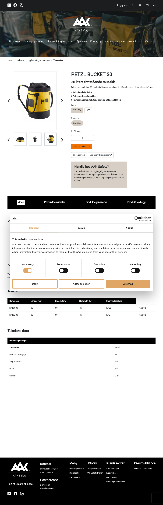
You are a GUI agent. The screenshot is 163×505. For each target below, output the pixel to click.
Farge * (74, 105)
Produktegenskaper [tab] (96, 202)
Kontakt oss (135, 41)
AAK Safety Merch (95, 473)
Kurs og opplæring (33, 41)
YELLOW (77, 110)
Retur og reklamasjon (115, 481)
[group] (25, 139)
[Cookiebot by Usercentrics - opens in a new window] (137, 218)
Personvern (74, 477)
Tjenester (82, 41)
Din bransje (111, 477)
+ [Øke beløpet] (91, 137)
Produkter (14, 41)
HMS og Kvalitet (76, 468)
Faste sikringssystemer (60, 41)
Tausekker (58, 60)
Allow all (128, 283)
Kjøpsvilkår (111, 473)
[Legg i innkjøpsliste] (101, 155)
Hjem (9, 60)
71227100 (48, 472)
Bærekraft (73, 473)
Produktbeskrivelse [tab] (54, 202)
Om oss (149, 41)
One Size (77, 123)
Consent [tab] (34, 228)
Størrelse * (76, 118)
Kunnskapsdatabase (101, 41)
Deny (35, 283)
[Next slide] (62, 100)
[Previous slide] (8, 100)
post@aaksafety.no (49, 469)
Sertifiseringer (112, 468)
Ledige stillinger (94, 468)
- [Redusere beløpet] (73, 137)
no (154, 5)
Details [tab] (81, 228)
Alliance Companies (143, 468)
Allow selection (81, 283)
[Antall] (82, 138)
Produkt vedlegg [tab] (136, 202)
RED (88, 110)
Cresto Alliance (145, 463)
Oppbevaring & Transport (39, 60)
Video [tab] (21, 202)
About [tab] (129, 228)
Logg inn (122, 5)
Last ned (79, 154)
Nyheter (121, 41)
